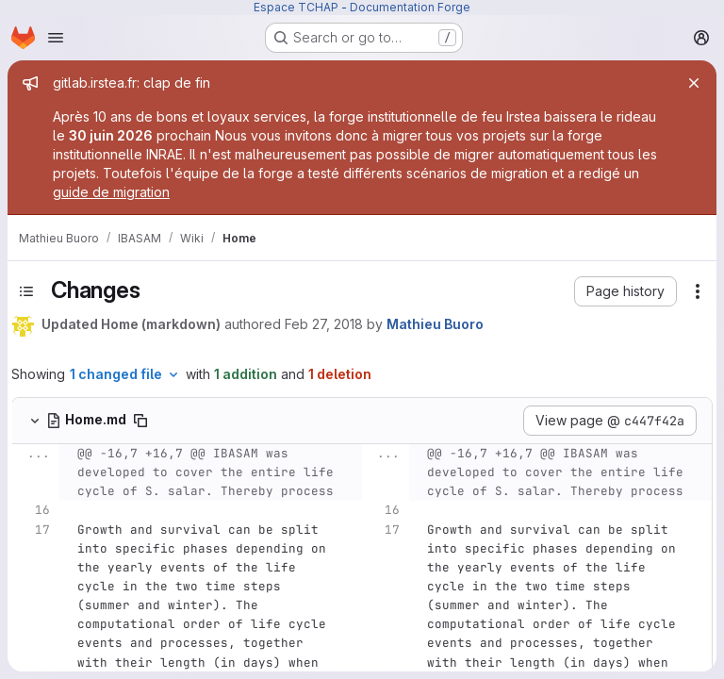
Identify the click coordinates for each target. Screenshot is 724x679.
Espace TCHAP (296, 7)
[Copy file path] (140, 420)
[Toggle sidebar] (26, 291)
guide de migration (111, 192)
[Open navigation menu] (56, 38)
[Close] (694, 83)
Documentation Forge (410, 7)
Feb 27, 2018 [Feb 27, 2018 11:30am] (324, 324)
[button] (625, 291)
